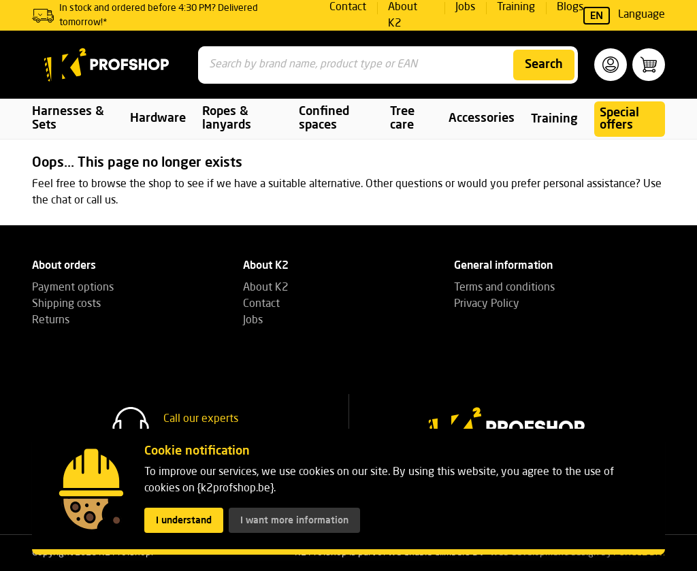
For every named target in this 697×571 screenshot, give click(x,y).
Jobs (253, 320)
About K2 (266, 287)
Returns (50, 320)
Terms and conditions (504, 287)
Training (554, 119)
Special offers (619, 119)
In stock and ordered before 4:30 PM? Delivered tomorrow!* (158, 15)
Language (624, 16)
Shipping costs (66, 304)
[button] (610, 64)
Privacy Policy (486, 304)
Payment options (73, 287)
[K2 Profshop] (107, 65)
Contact (261, 304)
